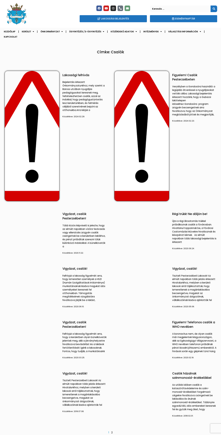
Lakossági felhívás (75, 75)
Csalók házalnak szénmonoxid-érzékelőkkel (191, 375)
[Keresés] (214, 9)
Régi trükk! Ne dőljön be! (189, 214)
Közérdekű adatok (124, 31)
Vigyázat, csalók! (74, 269)
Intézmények (152, 31)
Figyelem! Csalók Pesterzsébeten (184, 77)
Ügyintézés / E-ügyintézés (86, 31)
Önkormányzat (52, 31)
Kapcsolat (10, 36)
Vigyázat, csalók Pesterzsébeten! (74, 216)
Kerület (28, 31)
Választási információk (184, 31)
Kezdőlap (9, 31)
